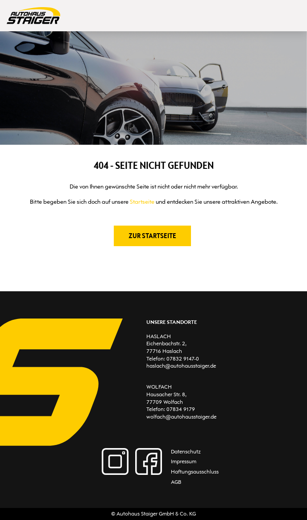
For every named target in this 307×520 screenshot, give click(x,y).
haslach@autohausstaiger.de (181, 366)
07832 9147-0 (182, 359)
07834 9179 (180, 409)
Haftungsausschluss (195, 472)
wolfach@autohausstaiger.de (181, 417)
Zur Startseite (152, 235)
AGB (176, 482)
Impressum (183, 461)
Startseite (142, 201)
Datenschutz (186, 452)
